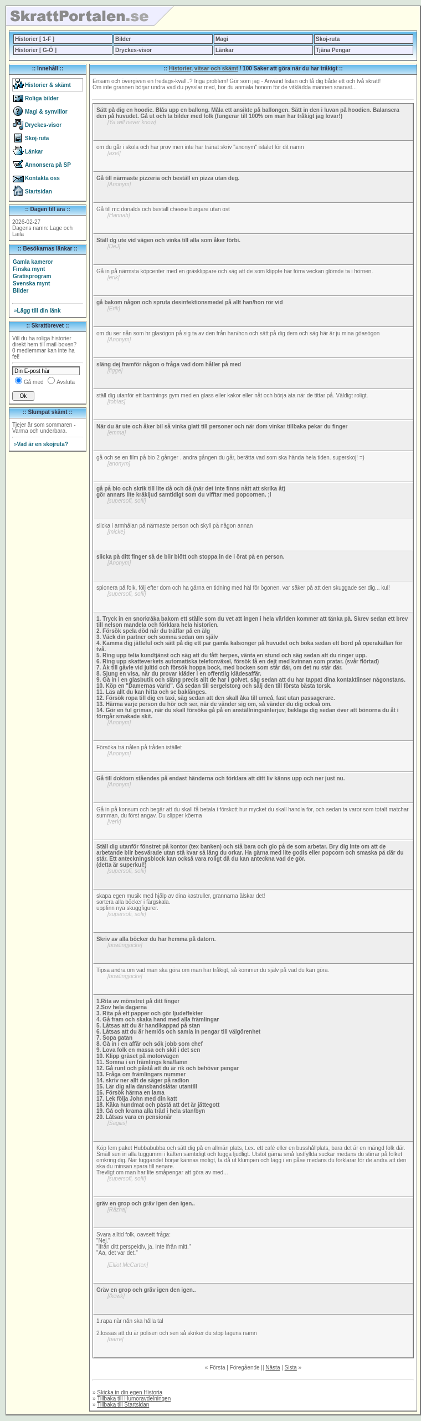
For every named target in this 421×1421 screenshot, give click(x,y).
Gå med (34, 382)
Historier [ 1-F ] (34, 39)
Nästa (272, 1367)
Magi (221, 39)
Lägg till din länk (37, 311)
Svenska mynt (31, 283)
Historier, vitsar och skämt (203, 68)
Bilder (123, 39)
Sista (291, 1367)
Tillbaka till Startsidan (123, 1405)
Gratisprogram (32, 276)
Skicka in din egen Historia (129, 1392)
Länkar (224, 50)
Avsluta (66, 382)
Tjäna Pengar (333, 50)
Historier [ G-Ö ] (36, 50)
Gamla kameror (33, 262)
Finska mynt (29, 269)
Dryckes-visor (133, 50)
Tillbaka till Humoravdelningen (134, 1399)
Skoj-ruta (328, 39)
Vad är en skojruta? (41, 444)
